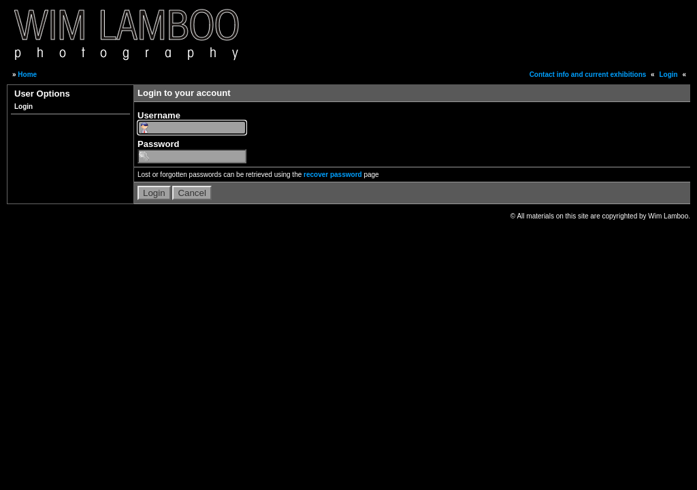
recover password (333, 174)
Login (668, 74)
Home (27, 74)
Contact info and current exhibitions (588, 74)
